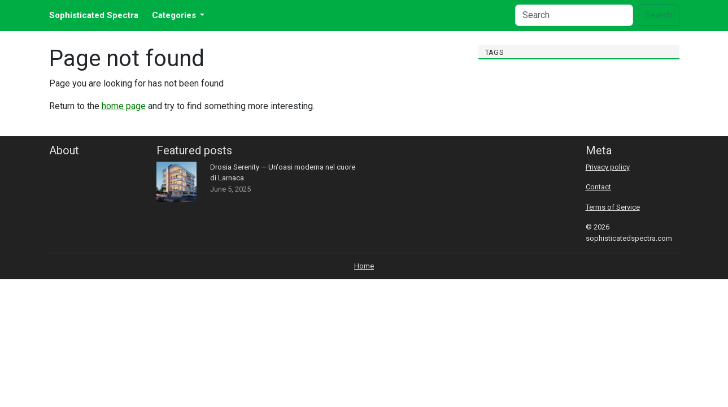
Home (364, 266)
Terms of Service (613, 207)
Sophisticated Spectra (93, 15)
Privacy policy (608, 167)
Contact (598, 187)
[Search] (574, 15)
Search (658, 15)
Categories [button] (175, 15)
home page (124, 106)
